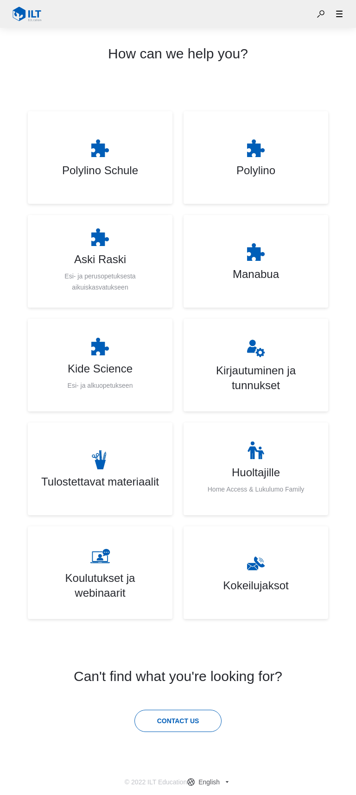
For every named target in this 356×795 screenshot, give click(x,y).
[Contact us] (178, 721)
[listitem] (100, 157)
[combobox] (209, 782)
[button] (320, 13)
